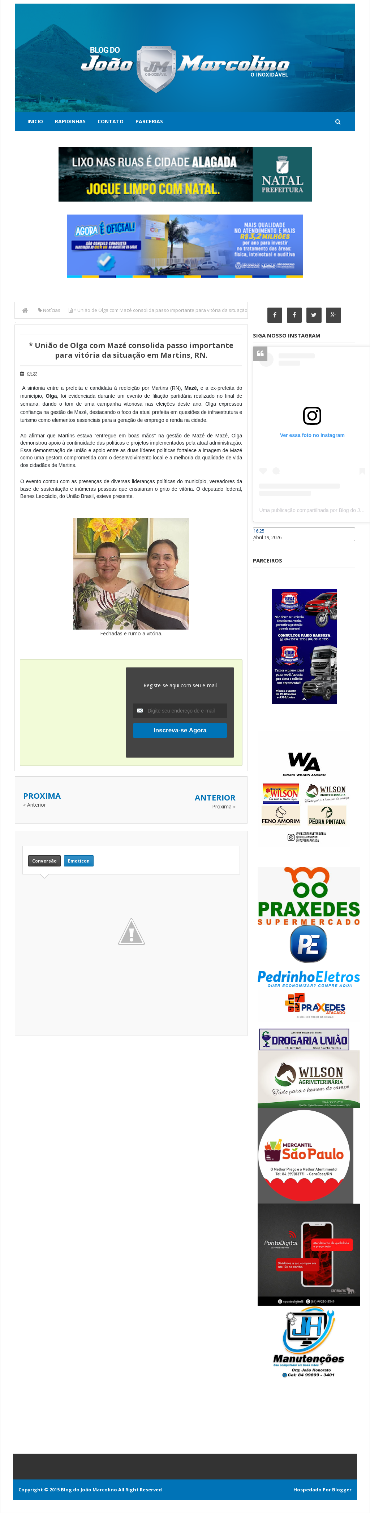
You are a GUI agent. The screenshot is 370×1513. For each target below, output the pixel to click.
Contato (111, 121)
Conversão (44, 861)
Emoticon (79, 861)
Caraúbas (264, 544)
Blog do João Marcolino (89, 1490)
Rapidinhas (70, 121)
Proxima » (224, 806)
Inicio (35, 121)
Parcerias (149, 121)
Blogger (342, 1490)
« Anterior (34, 804)
